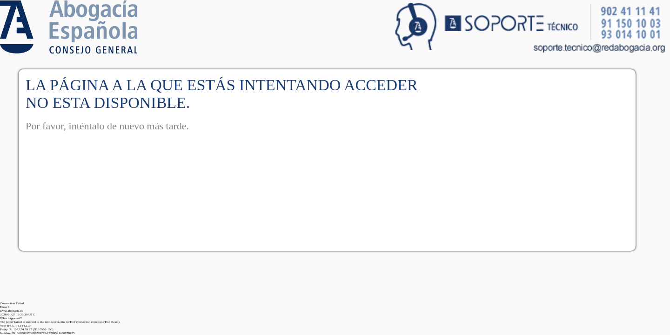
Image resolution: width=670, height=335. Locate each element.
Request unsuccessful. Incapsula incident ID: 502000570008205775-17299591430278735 (335, 167)
